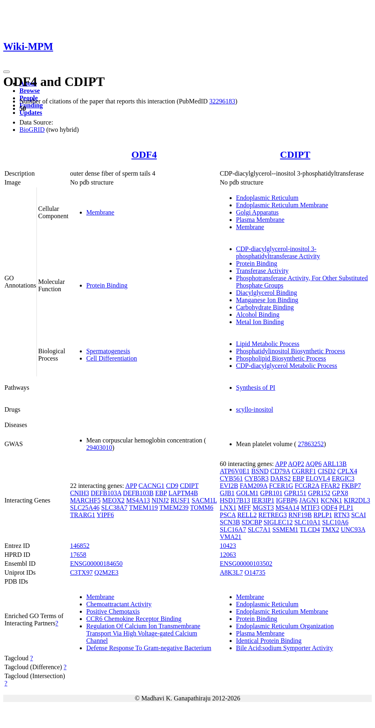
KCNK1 (331, 500)
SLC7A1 (259, 529)
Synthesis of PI (255, 387)
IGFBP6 (286, 500)
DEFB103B (138, 493)
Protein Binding (107, 285)
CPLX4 (347, 471)
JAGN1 (309, 500)
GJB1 (227, 493)
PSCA (228, 514)
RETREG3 (272, 514)
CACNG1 (151, 485)
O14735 (255, 572)
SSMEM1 (285, 529)
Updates (30, 112)
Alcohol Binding (257, 314)
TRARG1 (82, 514)
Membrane (100, 212)
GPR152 (319, 493)
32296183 (222, 101)
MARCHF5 (85, 500)
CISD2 (327, 471)
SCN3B (230, 522)
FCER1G (281, 485)
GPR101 (271, 493)
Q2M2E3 (106, 572)
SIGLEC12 (278, 522)
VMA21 (230, 536)
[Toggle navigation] (6, 72)
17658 (78, 554)
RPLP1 (322, 514)
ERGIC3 (343, 478)
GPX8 (340, 493)
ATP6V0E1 (235, 471)
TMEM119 (143, 507)
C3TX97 (81, 572)
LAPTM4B (183, 493)
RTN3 (341, 514)
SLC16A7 (233, 529)
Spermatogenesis (108, 351)
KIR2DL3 (357, 500)
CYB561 (231, 478)
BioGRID (32, 129)
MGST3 (263, 507)
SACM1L (204, 500)
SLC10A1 (307, 522)
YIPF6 (105, 514)
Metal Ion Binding (260, 321)
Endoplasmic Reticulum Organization (285, 626)
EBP (161, 493)
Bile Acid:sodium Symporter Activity (284, 647)
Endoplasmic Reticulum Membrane (282, 205)
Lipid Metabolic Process (267, 343)
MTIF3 (310, 507)
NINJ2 (160, 500)
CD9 (172, 485)
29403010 (99, 447)
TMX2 (330, 529)
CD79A (280, 471)
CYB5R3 (257, 478)
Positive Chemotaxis (113, 611)
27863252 (311, 443)
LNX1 (228, 507)
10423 (228, 545)
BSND (260, 471)
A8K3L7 (231, 572)
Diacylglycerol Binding (266, 292)
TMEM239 (174, 507)
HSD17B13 (235, 500)
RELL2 (247, 514)
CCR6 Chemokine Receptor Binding (133, 618)
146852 (79, 545)
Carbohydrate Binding (265, 307)
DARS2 (280, 478)
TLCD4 (310, 529)
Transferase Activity (262, 270)
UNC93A (353, 529)
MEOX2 (113, 500)
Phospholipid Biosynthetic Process (281, 358)
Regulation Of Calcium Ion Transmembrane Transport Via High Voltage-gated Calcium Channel (143, 633)
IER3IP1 (262, 500)
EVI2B (229, 485)
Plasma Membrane (260, 219)
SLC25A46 (85, 507)
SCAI (358, 514)
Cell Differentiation (111, 358)
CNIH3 (79, 493)
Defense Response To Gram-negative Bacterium (148, 647)
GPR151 (295, 493)
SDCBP (252, 522)
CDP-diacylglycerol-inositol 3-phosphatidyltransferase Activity (278, 252)
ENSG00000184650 (96, 563)
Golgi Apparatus (257, 212)
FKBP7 (351, 485)
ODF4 (144, 154)
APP (131, 485)
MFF (244, 507)
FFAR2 (330, 485)
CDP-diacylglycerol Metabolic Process (286, 365)
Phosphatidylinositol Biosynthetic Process (290, 351)
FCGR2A (307, 485)
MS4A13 (138, 500)
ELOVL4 (318, 478)
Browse (29, 90)
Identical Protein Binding (269, 640)
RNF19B (300, 514)
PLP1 (346, 507)
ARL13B (335, 463)
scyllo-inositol (254, 409)
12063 (228, 554)
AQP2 (296, 463)
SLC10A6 (335, 522)
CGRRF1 (304, 471)
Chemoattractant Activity (118, 604)
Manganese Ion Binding (267, 299)
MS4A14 (287, 507)
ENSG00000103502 (246, 563)
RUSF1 (180, 500)
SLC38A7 (114, 507)
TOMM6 (201, 507)
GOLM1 (247, 493)
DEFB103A (106, 493)
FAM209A (253, 485)
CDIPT (295, 154)
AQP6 (313, 463)
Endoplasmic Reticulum (267, 197)
